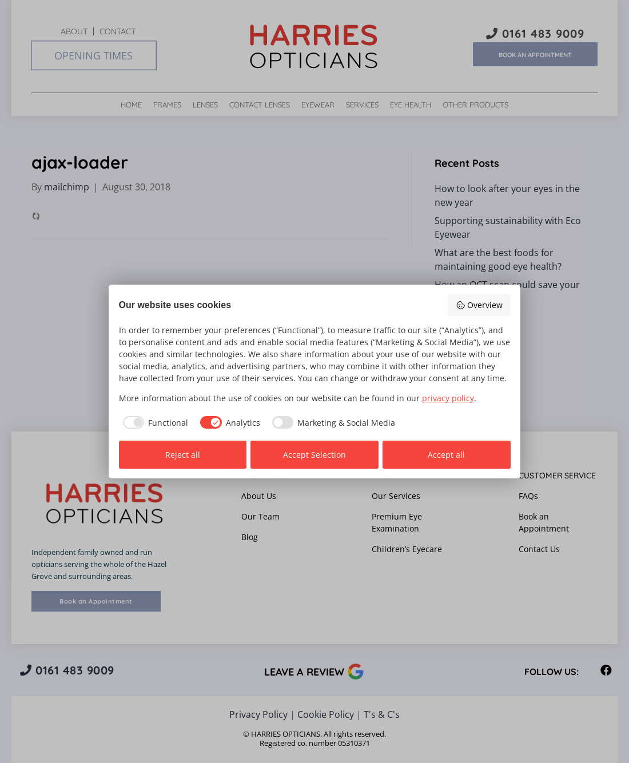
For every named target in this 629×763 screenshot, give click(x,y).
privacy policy (448, 398)
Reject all (182, 454)
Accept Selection (314, 454)
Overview (479, 304)
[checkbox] (154, 422)
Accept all (446, 454)
